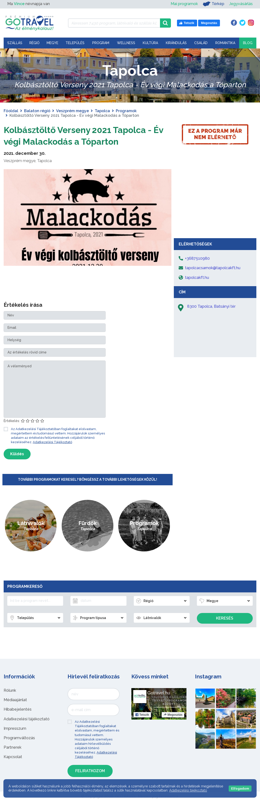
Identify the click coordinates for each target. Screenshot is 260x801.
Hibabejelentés (18, 709)
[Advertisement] (215, 199)
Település (75, 43)
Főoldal (11, 111)
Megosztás (173, 714)
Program (100, 43)
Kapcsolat (13, 756)
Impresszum (15, 728)
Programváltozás (19, 738)
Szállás (14, 43)
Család (201, 43)
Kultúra (150, 43)
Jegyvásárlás (241, 3)
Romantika (225, 43)
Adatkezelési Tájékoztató (52, 442)
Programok (126, 111)
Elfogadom (240, 788)
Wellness (126, 43)
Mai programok (184, 3)
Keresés (224, 618)
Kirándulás (176, 43)
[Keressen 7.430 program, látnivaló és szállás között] (114, 23)
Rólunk (10, 690)
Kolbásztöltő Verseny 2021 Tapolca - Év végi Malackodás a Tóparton (87, 135)
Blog (247, 43)
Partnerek (12, 747)
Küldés (17, 454)
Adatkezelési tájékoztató (27, 719)
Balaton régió (37, 111)
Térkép (213, 3)
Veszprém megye (72, 111)
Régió (34, 43)
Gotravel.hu (158, 693)
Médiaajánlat (15, 700)
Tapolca (102, 111)
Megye (52, 43)
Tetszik (142, 714)
